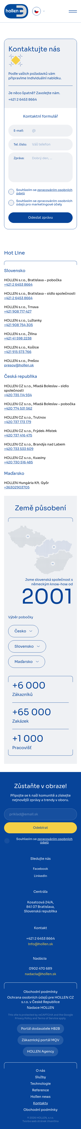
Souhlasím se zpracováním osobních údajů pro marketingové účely (44, 202)
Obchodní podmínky (40, 992)
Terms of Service (48, 1018)
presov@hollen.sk (19, 365)
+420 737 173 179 (17, 422)
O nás (40, 1070)
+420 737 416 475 (18, 435)
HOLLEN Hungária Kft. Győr (26, 483)
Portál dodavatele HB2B (40, 1028)
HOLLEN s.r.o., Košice (21, 347)
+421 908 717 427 (17, 311)
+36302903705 (17, 487)
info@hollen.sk (40, 944)
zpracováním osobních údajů (44, 191)
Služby (40, 1077)
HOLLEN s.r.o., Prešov (21, 361)
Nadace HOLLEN (40, 1008)
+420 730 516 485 (18, 462)
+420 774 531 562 (18, 408)
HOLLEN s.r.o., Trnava (21, 307)
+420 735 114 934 (18, 395)
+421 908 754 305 (18, 325)
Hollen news (40, 1097)
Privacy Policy (23, 1018)
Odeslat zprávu (40, 217)
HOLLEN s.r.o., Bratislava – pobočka (33, 280)
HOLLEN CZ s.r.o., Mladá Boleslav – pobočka (39, 404)
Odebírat (40, 828)
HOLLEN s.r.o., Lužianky (23, 320)
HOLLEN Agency (40, 1051)
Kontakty (40, 1103)
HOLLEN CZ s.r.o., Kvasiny (25, 458)
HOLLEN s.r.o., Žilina (20, 334)
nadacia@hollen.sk (40, 974)
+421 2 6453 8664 (22, 99)
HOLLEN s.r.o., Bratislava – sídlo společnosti (39, 293)
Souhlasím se (44, 191)
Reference (40, 1090)
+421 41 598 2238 (18, 338)
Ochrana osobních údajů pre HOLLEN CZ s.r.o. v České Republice (40, 999)
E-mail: (19, 130)
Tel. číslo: (20, 144)
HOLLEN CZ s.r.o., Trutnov (25, 417)
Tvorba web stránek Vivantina (40, 1121)
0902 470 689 (40, 968)
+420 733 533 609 (18, 449)
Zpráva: (19, 158)
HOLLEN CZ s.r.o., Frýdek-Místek (30, 431)
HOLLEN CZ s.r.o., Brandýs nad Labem (34, 444)
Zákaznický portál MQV (40, 1040)
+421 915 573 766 (17, 352)
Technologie (40, 1084)
